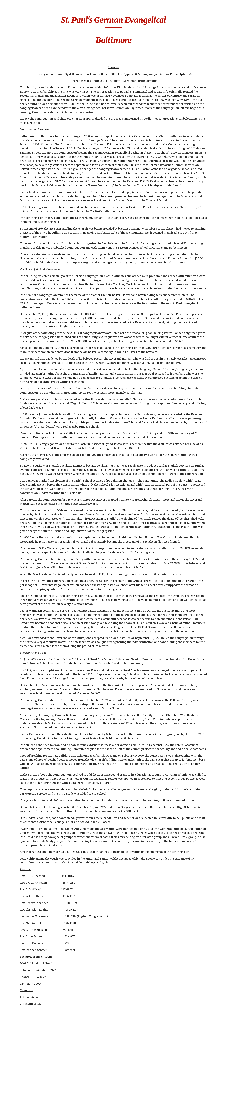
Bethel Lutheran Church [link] (20, 131)
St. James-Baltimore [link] (23, 884)
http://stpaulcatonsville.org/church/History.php (145, 80)
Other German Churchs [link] (19, 762)
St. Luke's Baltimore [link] (23, 993)
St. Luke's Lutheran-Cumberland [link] (23, 1024)
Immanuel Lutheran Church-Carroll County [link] (23, 558)
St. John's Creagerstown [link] (19, 904)
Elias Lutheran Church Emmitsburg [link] (23, 262)
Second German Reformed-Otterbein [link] (23, 828)
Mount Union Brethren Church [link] (21, 714)
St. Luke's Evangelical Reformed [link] (24, 1002)
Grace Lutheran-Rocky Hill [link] (21, 523)
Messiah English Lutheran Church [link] (21, 667)
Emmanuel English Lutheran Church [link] (22, 273)
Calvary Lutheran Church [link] (21, 164)
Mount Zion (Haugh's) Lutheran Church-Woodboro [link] (24, 728)
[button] (223, 5)
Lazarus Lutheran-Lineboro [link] (22, 612)
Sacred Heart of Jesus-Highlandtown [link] (24, 773)
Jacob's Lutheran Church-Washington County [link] (23, 573)
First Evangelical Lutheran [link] (21, 362)
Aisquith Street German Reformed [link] (22, 81)
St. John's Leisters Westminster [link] (21, 941)
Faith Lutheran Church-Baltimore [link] (22, 325)
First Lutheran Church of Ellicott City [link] (21, 419)
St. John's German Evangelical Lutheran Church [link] (24, 917)
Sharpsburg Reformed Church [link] (24, 839)
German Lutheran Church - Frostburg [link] (22, 479)
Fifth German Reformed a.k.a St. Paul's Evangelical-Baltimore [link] (22, 340)
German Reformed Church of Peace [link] (22, 490)
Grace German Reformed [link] (19, 512)
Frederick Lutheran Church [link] (23, 432)
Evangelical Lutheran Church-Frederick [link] (24, 295)
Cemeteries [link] (14, 65)
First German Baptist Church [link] (24, 373)
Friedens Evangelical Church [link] (24, 443)
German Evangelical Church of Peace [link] (23, 469)
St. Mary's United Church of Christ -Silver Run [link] (22, 1070)
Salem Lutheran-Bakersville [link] (21, 806)
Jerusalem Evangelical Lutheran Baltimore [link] (24, 588)
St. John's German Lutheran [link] (21, 930)
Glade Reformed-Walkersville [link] (21, 501)
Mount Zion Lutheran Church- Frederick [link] (24, 740)
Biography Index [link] (18, 52)
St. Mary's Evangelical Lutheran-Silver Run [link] (24, 1057)
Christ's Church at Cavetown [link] (22, 219)
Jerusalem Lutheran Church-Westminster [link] (24, 601)
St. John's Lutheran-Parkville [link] (23, 974)
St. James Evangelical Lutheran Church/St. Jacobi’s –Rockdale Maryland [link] (24, 872)
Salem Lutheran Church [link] (20, 795)
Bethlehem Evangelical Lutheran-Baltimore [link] (23, 144)
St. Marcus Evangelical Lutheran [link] (24, 1046)
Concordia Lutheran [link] (23, 253)
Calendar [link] (13, 59)
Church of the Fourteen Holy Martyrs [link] (19, 232)
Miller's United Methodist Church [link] (22, 678)
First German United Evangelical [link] (23, 406)
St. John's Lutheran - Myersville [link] (23, 952)
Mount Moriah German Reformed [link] (22, 703)
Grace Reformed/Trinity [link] (21, 534)
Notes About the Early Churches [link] (24, 751)
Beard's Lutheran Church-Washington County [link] (23, 112)
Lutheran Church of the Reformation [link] (23, 623)
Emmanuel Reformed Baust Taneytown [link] (24, 284)
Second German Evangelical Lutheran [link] (24, 817)
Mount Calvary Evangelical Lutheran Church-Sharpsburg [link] (24, 691)
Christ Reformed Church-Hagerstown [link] (23, 197)
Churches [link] (13, 72)
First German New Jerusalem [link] (22, 384)
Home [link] (10, 45)
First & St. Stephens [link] (23, 353)
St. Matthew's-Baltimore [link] (19, 1083)
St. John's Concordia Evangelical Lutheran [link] (24, 893)
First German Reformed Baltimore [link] (23, 395)
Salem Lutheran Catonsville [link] (20, 784)
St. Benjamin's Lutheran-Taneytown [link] (24, 856)
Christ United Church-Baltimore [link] (22, 208)
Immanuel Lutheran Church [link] (23, 545)
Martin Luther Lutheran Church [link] (21, 645)
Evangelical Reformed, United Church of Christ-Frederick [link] (21, 310)
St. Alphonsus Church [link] (24, 847)
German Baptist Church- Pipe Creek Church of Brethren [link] (23, 456)
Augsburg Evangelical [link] (24, 101)
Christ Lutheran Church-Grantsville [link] (23, 175)
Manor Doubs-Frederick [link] (19, 634)
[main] (134, 32)
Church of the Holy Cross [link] (22, 245)
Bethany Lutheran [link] (22, 122)
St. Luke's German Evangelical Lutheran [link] (24, 1013)
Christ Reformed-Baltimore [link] (21, 186)
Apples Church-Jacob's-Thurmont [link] (22, 92)
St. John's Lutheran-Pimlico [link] (23, 985)
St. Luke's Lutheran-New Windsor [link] (23, 1035)
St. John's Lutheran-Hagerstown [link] (23, 963)
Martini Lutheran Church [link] (21, 656)
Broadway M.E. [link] (19, 155)
